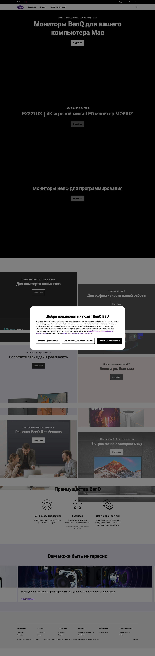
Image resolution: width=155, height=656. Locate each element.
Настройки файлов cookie (48, 341)
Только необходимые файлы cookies (78, 341)
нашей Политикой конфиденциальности (77, 333)
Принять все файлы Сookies (109, 341)
